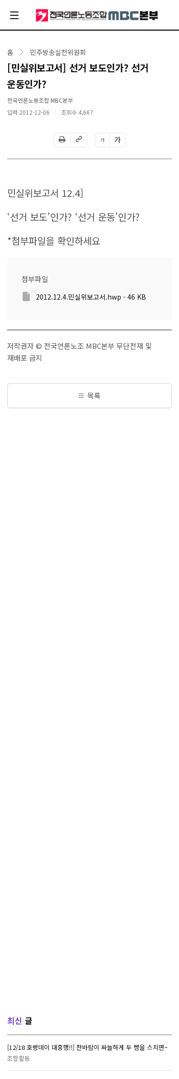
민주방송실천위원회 (58, 52)
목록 (89, 395)
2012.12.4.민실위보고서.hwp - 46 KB (91, 297)
